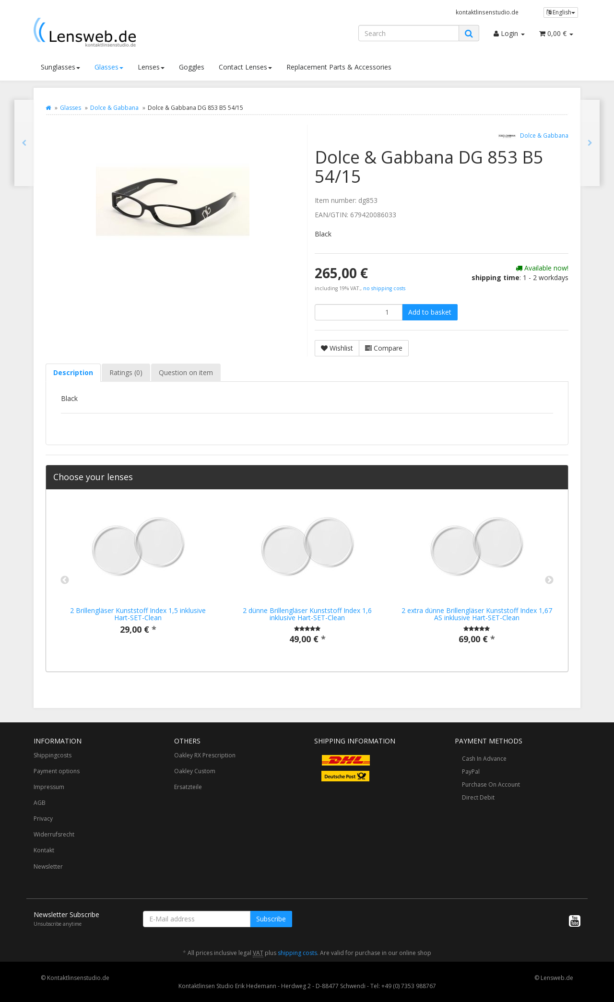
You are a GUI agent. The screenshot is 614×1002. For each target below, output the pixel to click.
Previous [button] (64, 580)
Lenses (151, 66)
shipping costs (297, 953)
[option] (138, 576)
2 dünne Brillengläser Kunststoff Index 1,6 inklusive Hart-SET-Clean (307, 614)
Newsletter (48, 866)
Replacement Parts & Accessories (338, 66)
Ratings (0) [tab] (125, 372)
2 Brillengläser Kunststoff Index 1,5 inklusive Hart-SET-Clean (138, 614)
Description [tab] (73, 372)
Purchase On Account (491, 784)
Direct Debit (478, 797)
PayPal (471, 771)
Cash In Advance (484, 758)
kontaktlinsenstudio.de (487, 12)
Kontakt (44, 850)
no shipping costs (384, 288)
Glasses (108, 66)
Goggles (191, 66)
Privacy (43, 818)
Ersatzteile (188, 787)
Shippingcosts (52, 755)
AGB (40, 803)
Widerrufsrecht (54, 834)
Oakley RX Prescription (205, 755)
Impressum (49, 787)
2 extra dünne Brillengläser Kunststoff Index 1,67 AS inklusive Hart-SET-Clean (476, 614)
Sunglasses (60, 66)
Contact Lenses (245, 66)
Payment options (57, 771)
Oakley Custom (194, 771)
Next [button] (549, 580)
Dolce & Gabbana (114, 108)
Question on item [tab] (186, 372)
